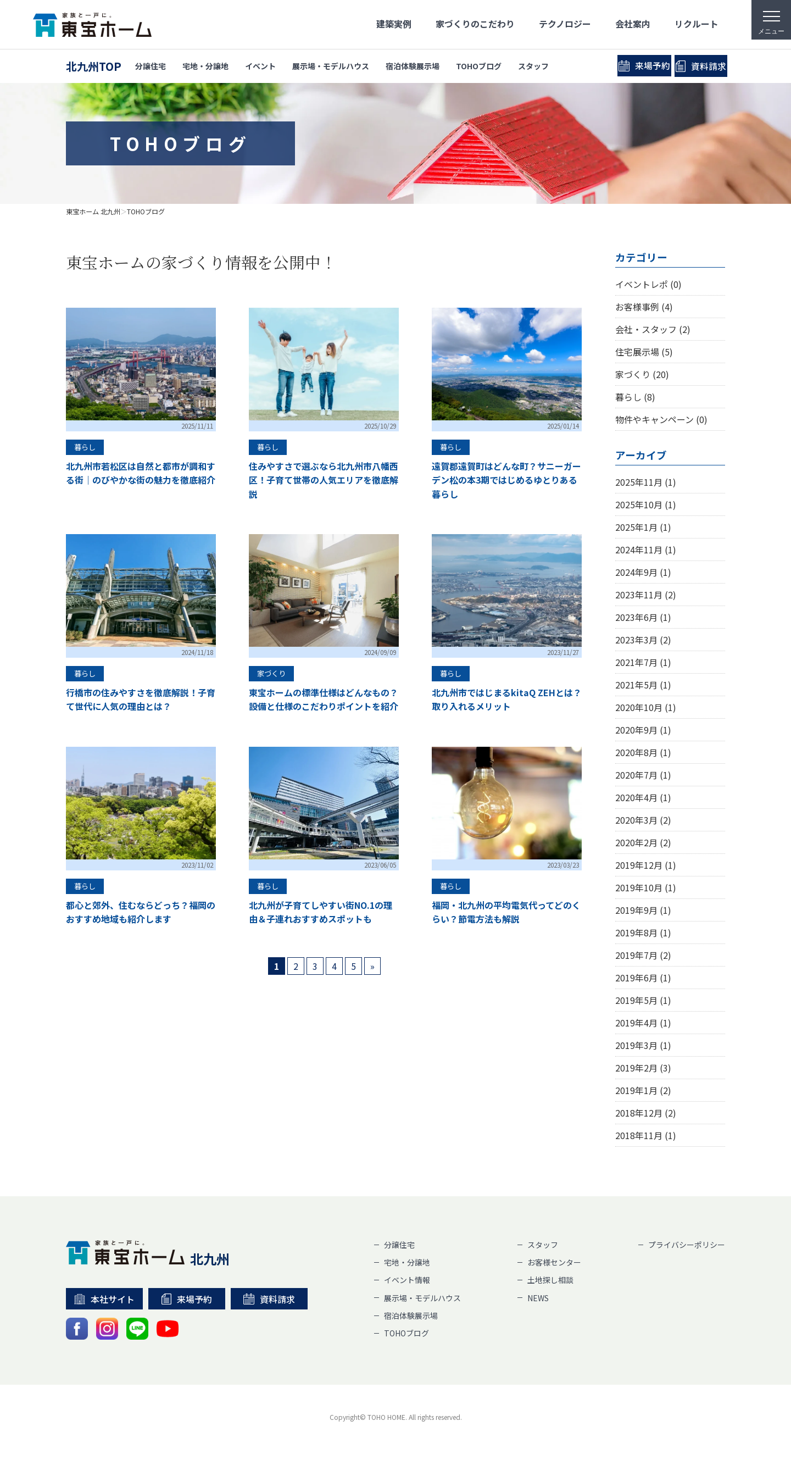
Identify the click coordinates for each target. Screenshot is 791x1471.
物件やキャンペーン (661, 419)
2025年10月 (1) (645, 504)
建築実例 (393, 23)
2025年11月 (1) (645, 482)
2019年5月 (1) (643, 1000)
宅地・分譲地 (205, 65)
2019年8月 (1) (643, 932)
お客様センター (554, 1262)
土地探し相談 (550, 1279)
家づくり (642, 374)
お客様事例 (644, 306)
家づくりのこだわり (475, 23)
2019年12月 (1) (645, 865)
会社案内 (632, 23)
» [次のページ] (372, 966)
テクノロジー (565, 23)
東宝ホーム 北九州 (93, 212)
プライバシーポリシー (686, 1244)
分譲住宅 (150, 65)
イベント (260, 65)
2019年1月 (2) (643, 1090)
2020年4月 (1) (643, 797)
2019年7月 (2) (643, 955)
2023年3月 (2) (643, 639)
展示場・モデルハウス (330, 65)
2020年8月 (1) (643, 752)
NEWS (538, 1297)
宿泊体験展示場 (412, 65)
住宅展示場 (644, 351)
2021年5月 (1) (643, 684)
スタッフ (533, 65)
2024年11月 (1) (645, 549)
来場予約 (608, 65)
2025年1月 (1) (643, 527)
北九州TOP (93, 66)
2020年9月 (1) (643, 729)
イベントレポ (648, 284)
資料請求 (695, 66)
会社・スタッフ (652, 329)
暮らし (635, 396)
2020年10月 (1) (645, 707)
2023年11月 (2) (645, 594)
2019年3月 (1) (643, 1045)
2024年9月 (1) (643, 572)
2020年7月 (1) (643, 774)
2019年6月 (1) (643, 977)
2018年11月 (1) (645, 1135)
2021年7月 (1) (643, 662)
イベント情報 (407, 1279)
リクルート (696, 23)
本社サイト (104, 1299)
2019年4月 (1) (643, 1022)
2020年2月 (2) (643, 842)
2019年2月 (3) (643, 1067)
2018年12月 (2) (645, 1112)
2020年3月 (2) (643, 819)
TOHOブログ (479, 65)
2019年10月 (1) (645, 887)
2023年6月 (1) (643, 617)
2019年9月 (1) (643, 910)
